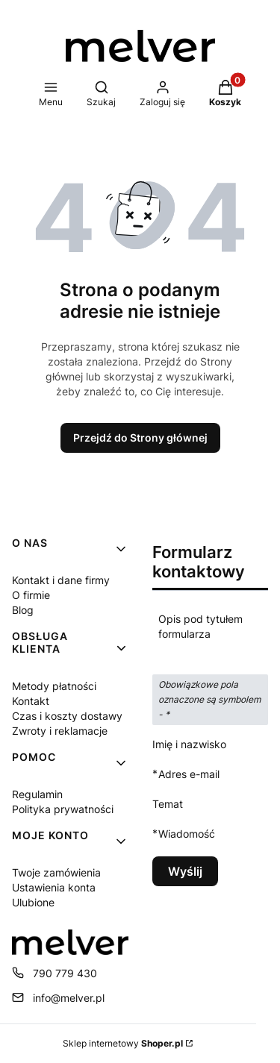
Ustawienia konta (54, 887)
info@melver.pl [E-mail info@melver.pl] (69, 997)
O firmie (31, 595)
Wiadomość (186, 834)
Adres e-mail (189, 774)
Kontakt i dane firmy (61, 580)
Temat (167, 803)
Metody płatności (54, 686)
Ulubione (33, 902)
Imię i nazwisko (189, 744)
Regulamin (37, 794)
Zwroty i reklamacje (60, 730)
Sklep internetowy (123, 1043)
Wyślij (185, 871)
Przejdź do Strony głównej (140, 437)
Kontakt (30, 700)
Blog (23, 609)
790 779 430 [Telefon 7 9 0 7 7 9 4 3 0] (65, 973)
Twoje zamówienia (56, 872)
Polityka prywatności (62, 809)
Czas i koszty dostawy (67, 715)
